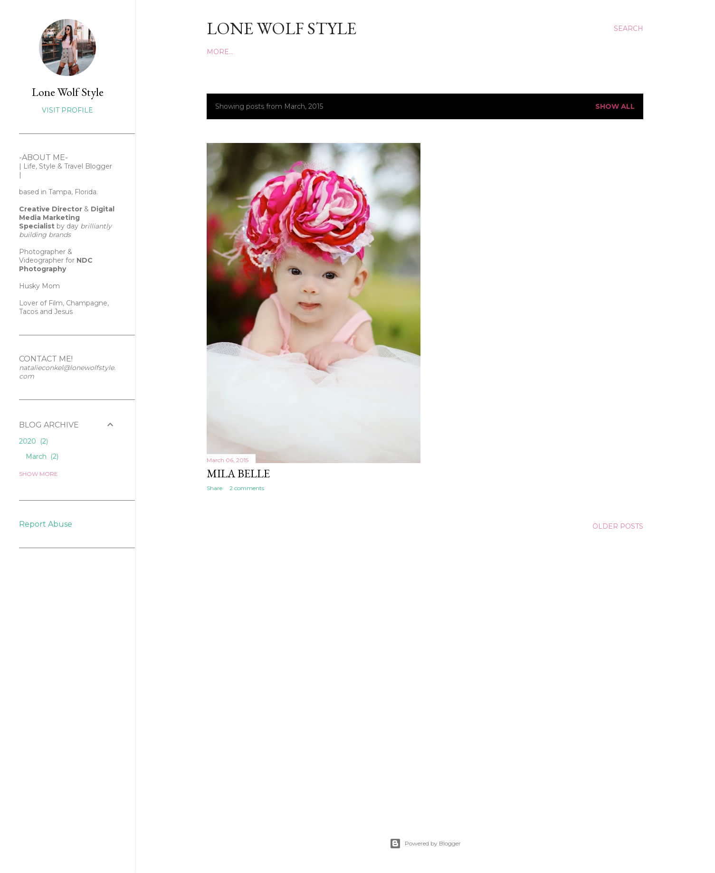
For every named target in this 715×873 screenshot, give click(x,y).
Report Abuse (45, 524)
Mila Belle (238, 473)
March (42, 456)
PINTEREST (303, 51)
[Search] (628, 28)
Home (218, 51)
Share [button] (214, 488)
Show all (615, 106)
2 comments (246, 488)
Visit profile (67, 110)
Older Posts (617, 526)
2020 (33, 441)
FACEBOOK (348, 51)
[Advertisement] (47, 709)
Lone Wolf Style (68, 92)
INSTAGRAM (256, 51)
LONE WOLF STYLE (281, 28)
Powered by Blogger (425, 843)
